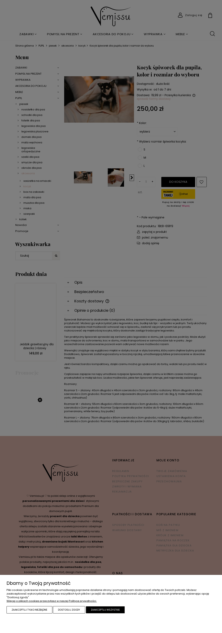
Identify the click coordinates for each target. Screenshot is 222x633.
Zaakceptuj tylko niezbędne (29, 609)
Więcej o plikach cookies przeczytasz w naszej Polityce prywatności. (52, 601)
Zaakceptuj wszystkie (105, 609)
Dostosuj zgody (69, 609)
